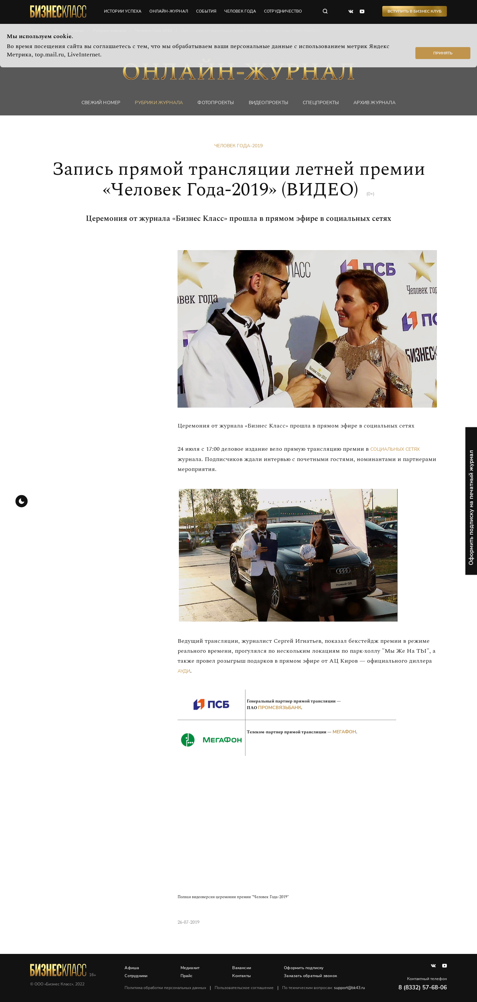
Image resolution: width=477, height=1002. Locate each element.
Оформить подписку (304, 967)
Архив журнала (374, 103)
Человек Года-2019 (238, 146)
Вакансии (242, 967)
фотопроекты (215, 103)
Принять (442, 53)
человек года (240, 11)
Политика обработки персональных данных (165, 987)
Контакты (242, 975)
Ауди (184, 671)
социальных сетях (395, 449)
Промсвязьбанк (279, 707)
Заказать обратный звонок (310, 975)
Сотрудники (136, 975)
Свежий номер (100, 103)
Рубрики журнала (159, 103)
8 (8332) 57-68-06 (422, 987)
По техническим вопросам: (324, 987)
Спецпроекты (321, 103)
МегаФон (344, 732)
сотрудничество (283, 11)
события (206, 11)
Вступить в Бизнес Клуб (415, 11)
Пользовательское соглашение (244, 987)
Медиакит (190, 967)
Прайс (187, 975)
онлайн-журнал (169, 11)
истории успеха (123, 11)
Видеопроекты (268, 103)
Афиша (132, 967)
